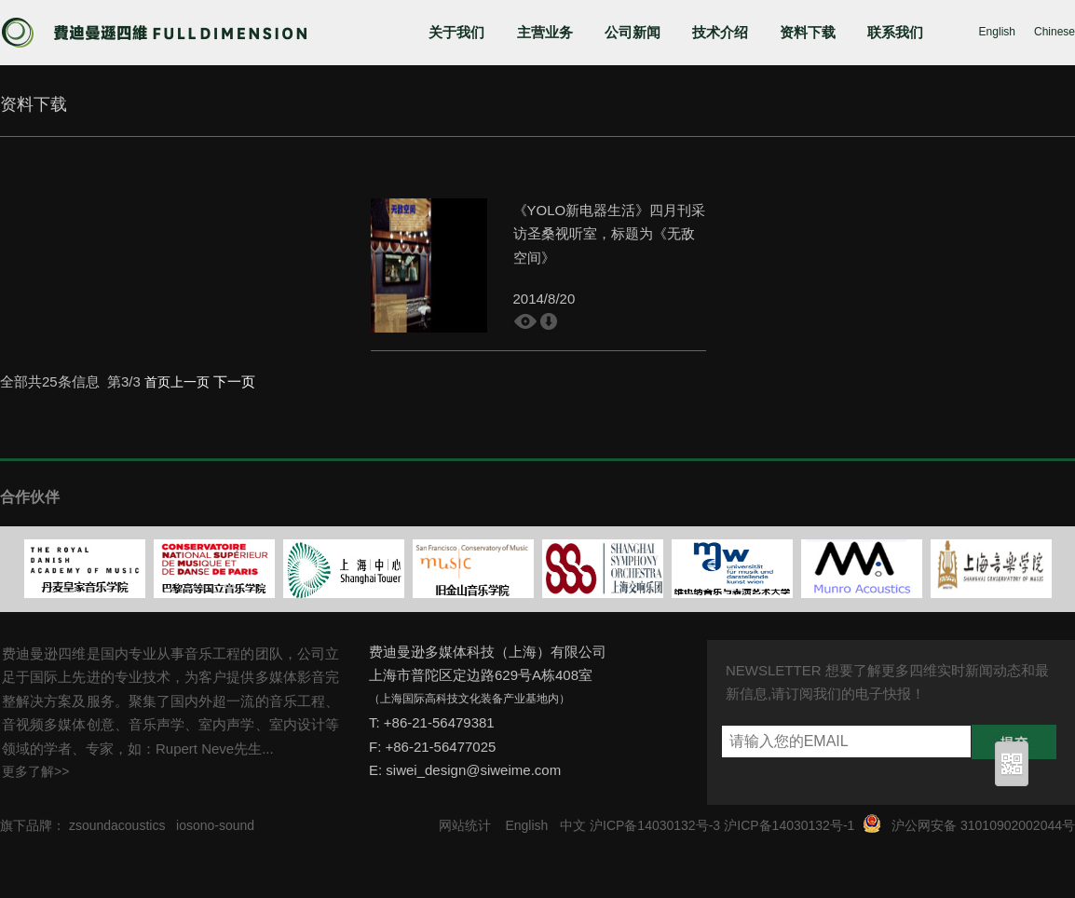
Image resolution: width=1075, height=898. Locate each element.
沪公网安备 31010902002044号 (983, 825)
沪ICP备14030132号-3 (655, 825)
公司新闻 (632, 32)
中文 (573, 825)
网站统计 (465, 825)
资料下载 (808, 32)
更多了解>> (35, 771)
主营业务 (545, 32)
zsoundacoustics (117, 825)
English (997, 31)
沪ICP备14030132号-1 (789, 825)
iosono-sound (215, 825)
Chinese (1054, 31)
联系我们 (895, 32)
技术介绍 (720, 32)
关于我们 (456, 32)
